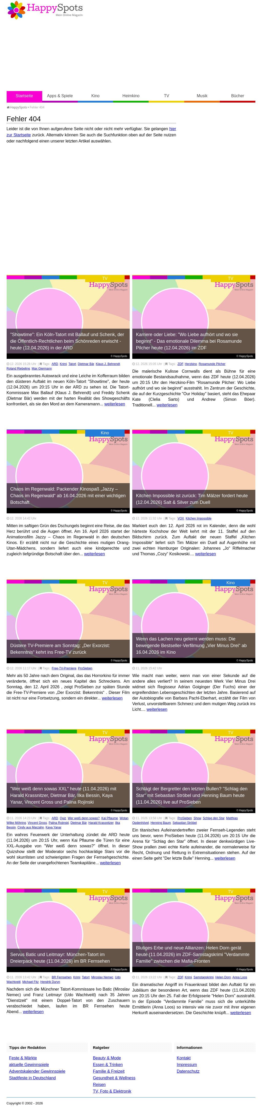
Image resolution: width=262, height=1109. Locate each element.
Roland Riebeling (18, 368)
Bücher (237, 96)
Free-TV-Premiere (64, 668)
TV (166, 96)
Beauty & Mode (107, 1058)
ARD (55, 364)
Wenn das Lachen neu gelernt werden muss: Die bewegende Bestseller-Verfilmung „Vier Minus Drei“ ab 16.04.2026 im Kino (191, 645)
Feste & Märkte (23, 1058)
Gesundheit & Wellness (114, 1078)
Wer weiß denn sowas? (84, 818)
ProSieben (85, 668)
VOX (181, 518)
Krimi (63, 364)
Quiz (63, 818)
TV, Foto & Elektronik (112, 1091)
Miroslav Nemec (102, 977)
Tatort (72, 364)
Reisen (99, 1084)
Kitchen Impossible (199, 518)
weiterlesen (114, 404)
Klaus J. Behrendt (108, 364)
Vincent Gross (37, 823)
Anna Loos (239, 977)
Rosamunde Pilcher (212, 364)
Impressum (187, 1064)
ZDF (180, 364)
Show (197, 818)
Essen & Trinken (108, 1064)
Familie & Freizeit (109, 1071)
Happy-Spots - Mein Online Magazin (45, 10)
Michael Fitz (30, 982)
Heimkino (131, 96)
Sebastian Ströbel (184, 823)
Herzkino (191, 364)
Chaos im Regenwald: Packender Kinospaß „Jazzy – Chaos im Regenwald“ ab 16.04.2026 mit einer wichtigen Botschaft (68, 495)
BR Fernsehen (61, 977)
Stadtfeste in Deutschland (32, 1078)
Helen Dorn (223, 977)
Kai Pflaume (109, 818)
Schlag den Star (213, 818)
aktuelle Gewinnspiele (29, 1064)
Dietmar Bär (86, 364)
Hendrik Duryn (50, 982)
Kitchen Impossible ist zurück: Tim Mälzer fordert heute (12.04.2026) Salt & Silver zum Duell (192, 499)
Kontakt (184, 1058)
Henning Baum (160, 823)
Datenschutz (188, 1071)
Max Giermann (42, 368)
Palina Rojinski (59, 823)
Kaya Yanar (53, 827)
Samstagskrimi (203, 977)
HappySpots (17, 107)
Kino (95, 96)
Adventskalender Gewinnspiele (37, 1071)
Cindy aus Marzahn (30, 827)
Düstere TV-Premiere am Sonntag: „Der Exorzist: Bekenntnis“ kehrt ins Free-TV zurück (60, 649)
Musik (202, 96)
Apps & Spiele (60, 96)
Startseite (24, 96)
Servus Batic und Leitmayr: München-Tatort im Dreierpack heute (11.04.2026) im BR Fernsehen (60, 958)
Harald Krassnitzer (101, 823)
